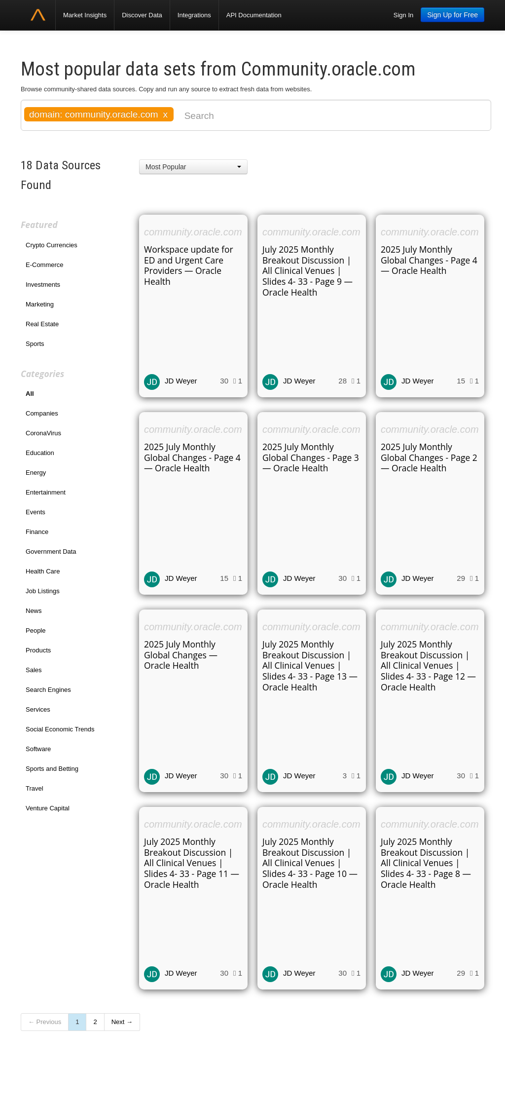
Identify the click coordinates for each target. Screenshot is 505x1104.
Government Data (51, 551)
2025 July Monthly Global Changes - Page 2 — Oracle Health (429, 457)
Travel (34, 788)
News (34, 610)
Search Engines (48, 689)
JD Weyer (181, 381)
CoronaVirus (43, 433)
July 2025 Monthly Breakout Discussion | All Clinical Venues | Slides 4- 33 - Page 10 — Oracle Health (310, 863)
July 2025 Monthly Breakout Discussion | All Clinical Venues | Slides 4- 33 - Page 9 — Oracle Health (307, 271)
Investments (43, 284)
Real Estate (42, 324)
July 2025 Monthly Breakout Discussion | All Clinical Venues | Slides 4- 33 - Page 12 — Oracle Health (428, 665)
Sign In (403, 15)
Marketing (40, 304)
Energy (36, 472)
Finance (37, 531)
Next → (122, 1022)
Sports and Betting (52, 768)
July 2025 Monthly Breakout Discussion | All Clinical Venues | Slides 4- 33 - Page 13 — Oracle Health (310, 665)
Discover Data (142, 15)
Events (35, 512)
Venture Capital (48, 808)
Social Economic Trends (60, 729)
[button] (193, 166)
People (35, 630)
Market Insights (85, 15)
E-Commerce (45, 264)
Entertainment (46, 492)
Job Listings (43, 591)
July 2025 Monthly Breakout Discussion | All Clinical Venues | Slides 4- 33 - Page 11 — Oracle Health (191, 863)
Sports (35, 343)
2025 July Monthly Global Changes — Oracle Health (180, 655)
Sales (34, 670)
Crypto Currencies (51, 245)
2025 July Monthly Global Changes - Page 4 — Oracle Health (429, 260)
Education (40, 453)
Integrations (194, 15)
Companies (42, 413)
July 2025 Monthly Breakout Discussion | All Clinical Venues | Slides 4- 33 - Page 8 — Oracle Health (426, 863)
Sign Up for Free (452, 15)
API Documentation (254, 15)
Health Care (43, 571)
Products (38, 650)
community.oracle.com (193, 232)
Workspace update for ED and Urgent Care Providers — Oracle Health (188, 265)
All (30, 393)
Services (38, 709)
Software (38, 749)
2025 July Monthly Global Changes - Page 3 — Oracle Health (310, 457)
